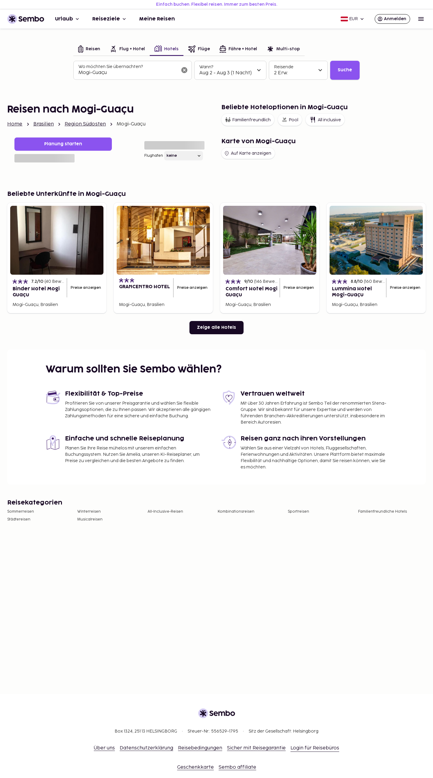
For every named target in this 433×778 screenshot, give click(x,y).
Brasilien (43, 124)
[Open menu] (421, 19)
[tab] (89, 49)
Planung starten (63, 144)
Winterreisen (89, 511)
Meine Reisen (157, 19)
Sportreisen (298, 511)
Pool (289, 120)
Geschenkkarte (195, 767)
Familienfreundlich (248, 120)
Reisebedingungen (200, 748)
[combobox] (127, 73)
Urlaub (67, 19)
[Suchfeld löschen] (184, 70)
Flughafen (153, 155)
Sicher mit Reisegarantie (256, 748)
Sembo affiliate (237, 767)
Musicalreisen (90, 519)
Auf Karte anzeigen (247, 153)
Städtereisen (18, 519)
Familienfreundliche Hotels (382, 511)
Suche (345, 70)
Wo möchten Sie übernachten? (110, 66)
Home (15, 124)
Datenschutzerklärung (146, 748)
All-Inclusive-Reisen (165, 511)
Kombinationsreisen (236, 511)
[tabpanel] (216, 70)
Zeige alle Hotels (216, 327)
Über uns (104, 748)
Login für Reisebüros (314, 748)
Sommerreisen (20, 511)
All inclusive (325, 119)
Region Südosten (85, 124)
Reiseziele (109, 19)
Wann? (206, 66)
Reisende (283, 66)
